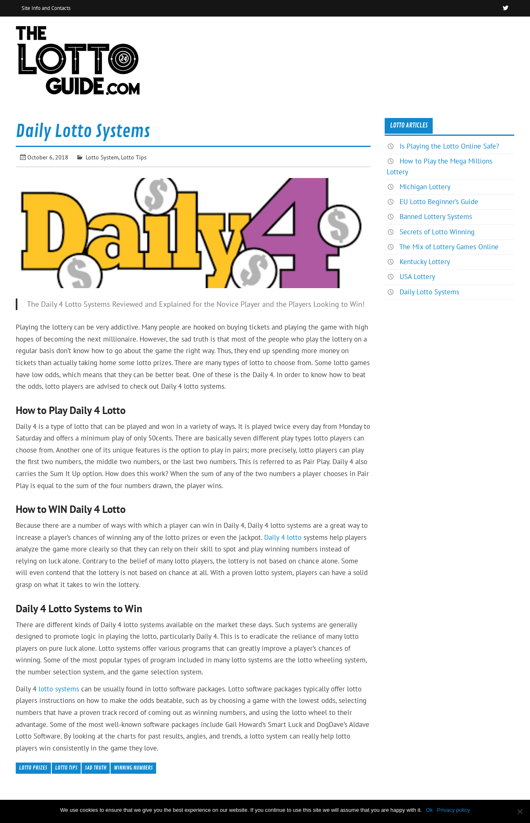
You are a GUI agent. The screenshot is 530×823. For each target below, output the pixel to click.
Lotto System (102, 157)
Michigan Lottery (425, 186)
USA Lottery (417, 276)
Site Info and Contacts (46, 8)
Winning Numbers (133, 767)
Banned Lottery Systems (436, 216)
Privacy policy (453, 810)
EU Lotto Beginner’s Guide (439, 201)
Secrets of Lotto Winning (437, 231)
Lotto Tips (134, 157)
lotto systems (59, 688)
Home (433, 34)
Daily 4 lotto (282, 537)
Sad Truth (95, 767)
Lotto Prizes (33, 767)
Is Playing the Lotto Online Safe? (449, 146)
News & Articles (482, 34)
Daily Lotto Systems (429, 291)
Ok (429, 810)
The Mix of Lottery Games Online (449, 246)
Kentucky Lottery (425, 261)
